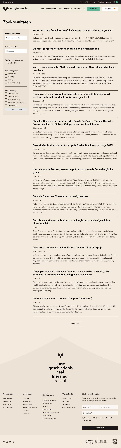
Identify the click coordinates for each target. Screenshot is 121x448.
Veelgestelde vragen (49, 400)
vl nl (60, 380)
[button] (16, 63)
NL (81, 2)
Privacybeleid (47, 415)
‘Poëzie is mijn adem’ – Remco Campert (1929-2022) (63, 298)
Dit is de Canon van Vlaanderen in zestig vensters (61, 196)
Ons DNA (26, 398)
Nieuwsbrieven (47, 403)
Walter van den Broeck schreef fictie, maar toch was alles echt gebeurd (74, 30)
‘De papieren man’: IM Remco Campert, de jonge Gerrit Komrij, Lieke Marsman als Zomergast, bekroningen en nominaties (72, 273)
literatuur (60, 375)
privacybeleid (87, 420)
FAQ (86, 2)
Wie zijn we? (27, 401)
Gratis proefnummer (69, 407)
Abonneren (93, 8)
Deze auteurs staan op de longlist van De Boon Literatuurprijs (68, 247)
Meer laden (75, 323)
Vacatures (26, 413)
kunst (60, 363)
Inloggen (108, 2)
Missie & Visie (27, 404)
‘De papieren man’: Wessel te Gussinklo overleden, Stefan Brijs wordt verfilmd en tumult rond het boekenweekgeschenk (72, 95)
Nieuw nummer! (8, 2)
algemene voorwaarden (102, 418)
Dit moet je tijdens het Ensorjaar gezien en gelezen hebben (66, 48)
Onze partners (8, 407)
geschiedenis (60, 367)
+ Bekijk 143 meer (16, 109)
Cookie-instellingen (49, 418)
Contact (92, 2)
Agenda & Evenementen (47, 407)
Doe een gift (109, 8)
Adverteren (66, 404)
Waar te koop (66, 398)
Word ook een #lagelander (8, 399)
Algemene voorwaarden (51, 412)
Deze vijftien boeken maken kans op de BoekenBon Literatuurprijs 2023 (73, 145)
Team (30, 407)
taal (60, 371)
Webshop (101, 2)
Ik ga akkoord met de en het (98, 419)
